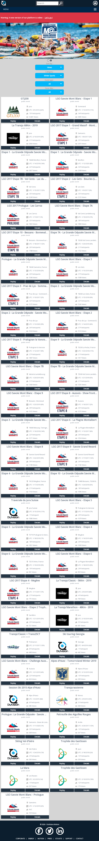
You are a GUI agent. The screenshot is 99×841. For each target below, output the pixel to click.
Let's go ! (49, 17)
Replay (13, 121)
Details (37, 121)
